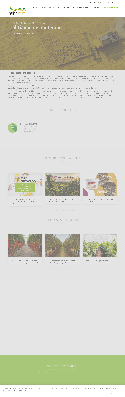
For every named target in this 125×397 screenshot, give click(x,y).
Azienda (36, 7)
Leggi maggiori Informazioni (16, 390)
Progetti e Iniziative (64, 7)
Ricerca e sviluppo (48, 7)
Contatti (97, 7)
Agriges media (78, 7)
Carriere (88, 7)
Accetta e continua (117, 394)
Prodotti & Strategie (110, 7)
